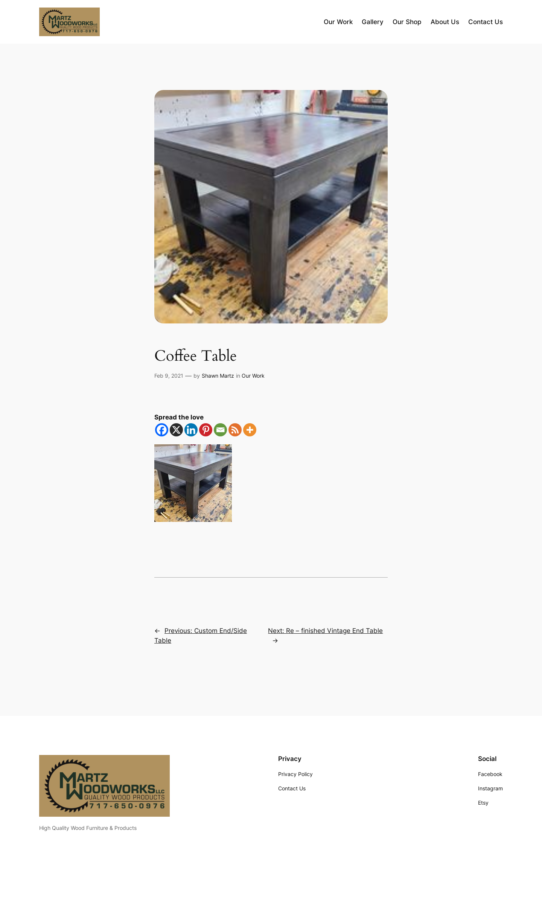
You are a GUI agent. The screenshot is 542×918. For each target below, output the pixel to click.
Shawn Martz (218, 375)
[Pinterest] (205, 429)
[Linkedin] (191, 429)
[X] (176, 429)
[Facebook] (161, 429)
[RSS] (235, 429)
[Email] (220, 429)
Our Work (253, 375)
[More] (249, 429)
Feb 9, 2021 (168, 375)
